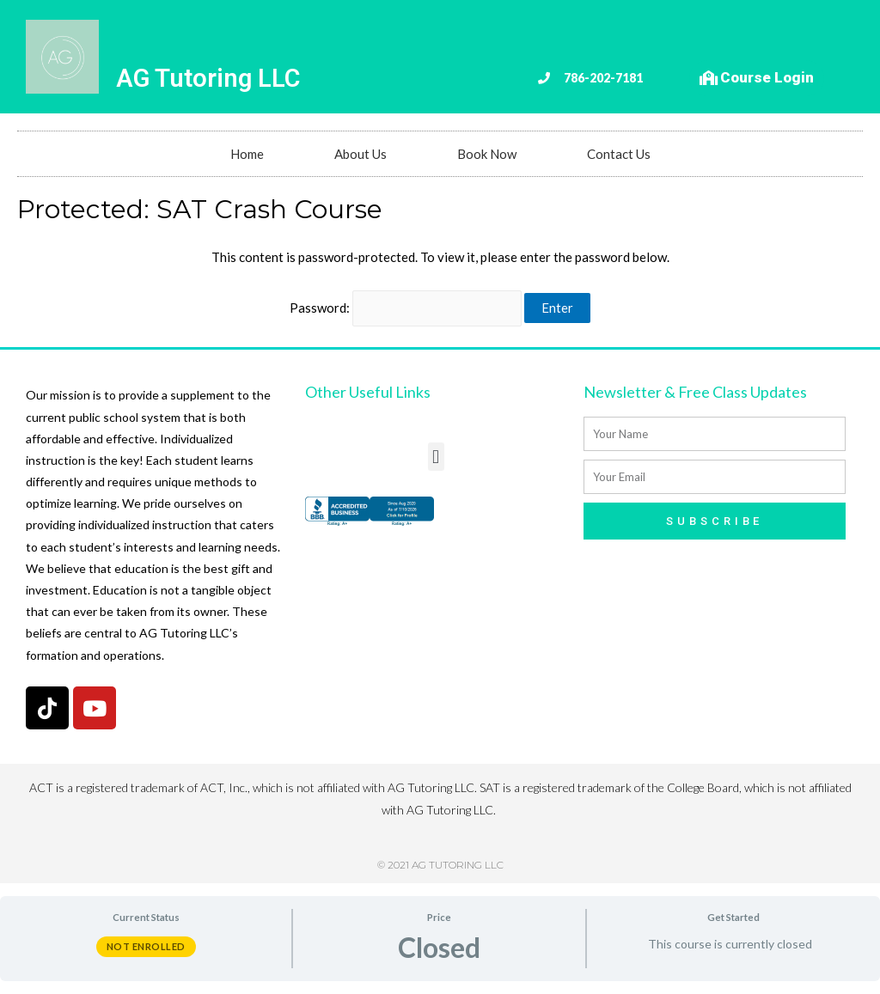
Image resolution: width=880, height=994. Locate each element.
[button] (436, 456)
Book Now (486, 154)
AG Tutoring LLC (208, 78)
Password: (406, 307)
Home (247, 154)
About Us (360, 154)
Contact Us (619, 154)
